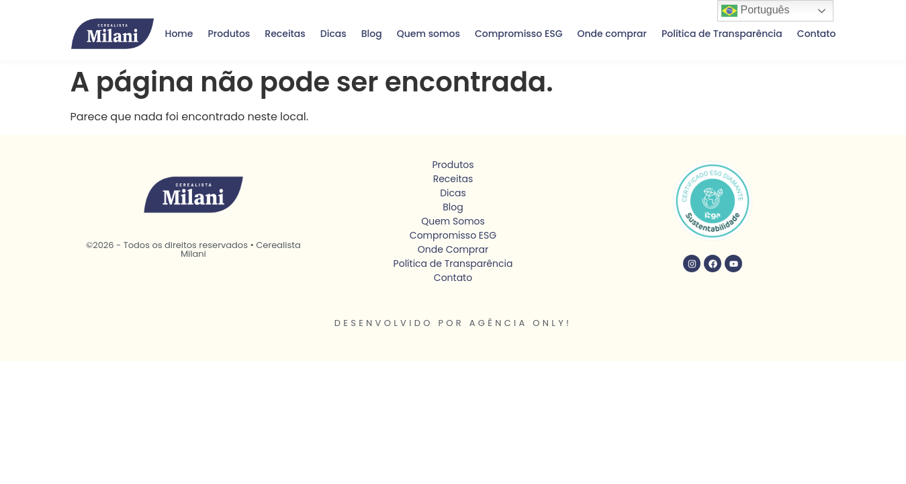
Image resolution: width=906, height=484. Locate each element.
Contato (816, 33)
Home (179, 33)
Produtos (229, 33)
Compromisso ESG (518, 33)
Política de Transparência (722, 33)
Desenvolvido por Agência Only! (453, 323)
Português (755, 11)
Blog (371, 33)
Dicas (333, 33)
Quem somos (428, 33)
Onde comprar (612, 33)
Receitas (285, 33)
